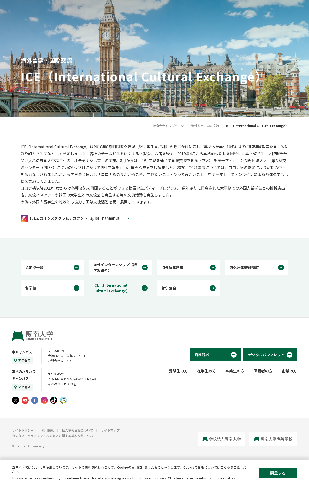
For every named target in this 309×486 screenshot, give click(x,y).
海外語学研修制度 (244, 267)
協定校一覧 (34, 267)
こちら (225, 467)
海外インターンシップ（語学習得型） (115, 267)
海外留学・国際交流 (205, 125)
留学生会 (168, 288)
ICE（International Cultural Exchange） (111, 288)
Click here (176, 478)
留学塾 (30, 288)
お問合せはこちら (60, 361)
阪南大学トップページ (168, 125)
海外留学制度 (172, 267)
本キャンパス (22, 351)
